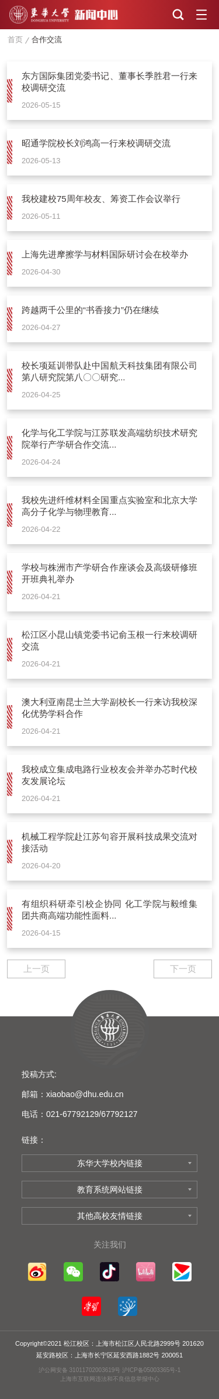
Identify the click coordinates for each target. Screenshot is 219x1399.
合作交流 (47, 39)
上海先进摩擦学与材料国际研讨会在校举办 (105, 254)
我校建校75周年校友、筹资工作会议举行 (101, 199)
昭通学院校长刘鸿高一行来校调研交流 (96, 143)
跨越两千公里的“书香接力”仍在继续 (90, 310)
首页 (15, 39)
